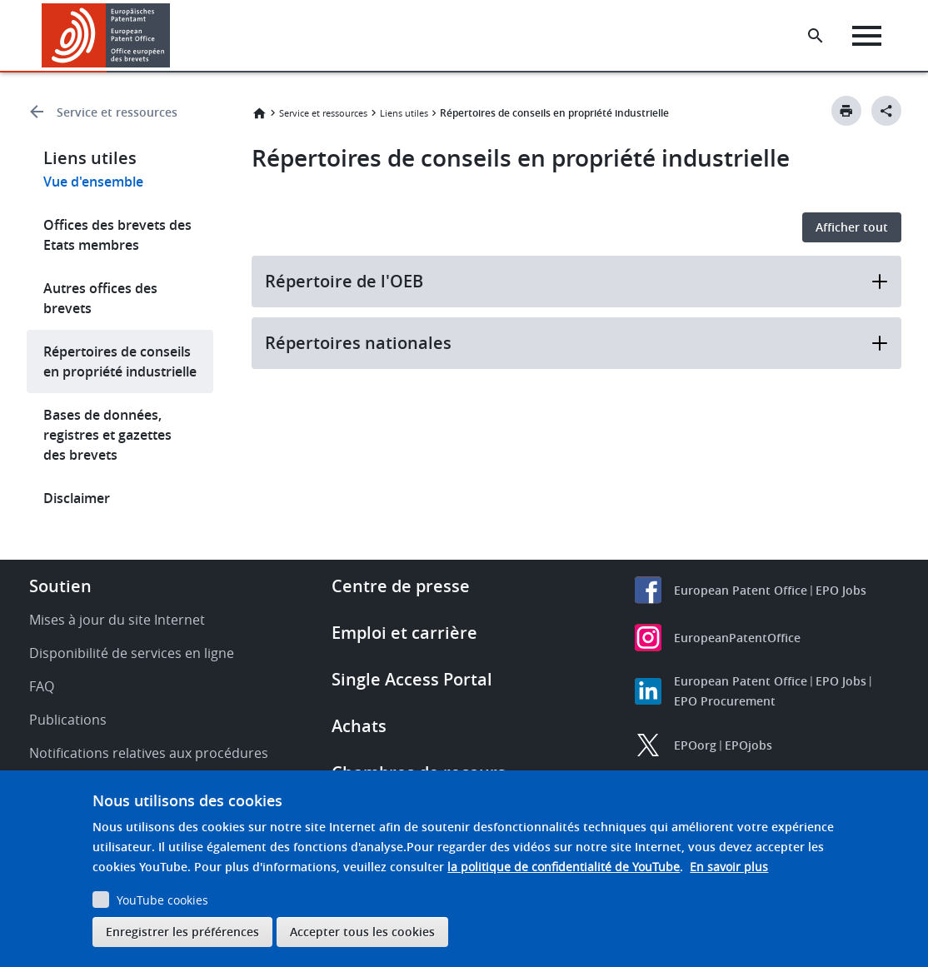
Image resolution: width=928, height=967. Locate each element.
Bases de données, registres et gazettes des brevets (107, 435)
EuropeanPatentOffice (737, 637)
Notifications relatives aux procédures (148, 753)
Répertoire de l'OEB (576, 281)
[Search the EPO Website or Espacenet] (816, 36)
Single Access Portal (412, 679)
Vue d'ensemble (93, 181)
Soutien (60, 586)
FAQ (41, 686)
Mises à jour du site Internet (117, 620)
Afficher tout (852, 227)
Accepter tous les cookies (362, 932)
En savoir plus (729, 867)
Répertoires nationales (576, 342)
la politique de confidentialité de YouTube (563, 867)
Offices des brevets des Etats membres (117, 235)
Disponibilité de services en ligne (131, 653)
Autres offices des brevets (100, 298)
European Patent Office (740, 590)
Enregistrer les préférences (182, 932)
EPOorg (695, 745)
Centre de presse (401, 586)
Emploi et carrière (404, 632)
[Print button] (846, 111)
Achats (359, 726)
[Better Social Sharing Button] (886, 111)
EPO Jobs (841, 590)
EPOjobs (748, 745)
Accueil (259, 113)
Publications (68, 719)
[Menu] (866, 36)
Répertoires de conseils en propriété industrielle (120, 361)
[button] (173, 35)
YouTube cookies (162, 900)
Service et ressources (117, 112)
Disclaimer (76, 498)
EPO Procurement (725, 701)
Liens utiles (404, 113)
